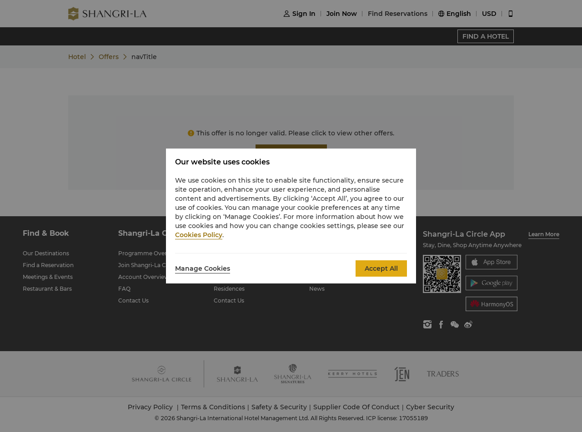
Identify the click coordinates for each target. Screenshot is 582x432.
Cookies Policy (198, 235)
